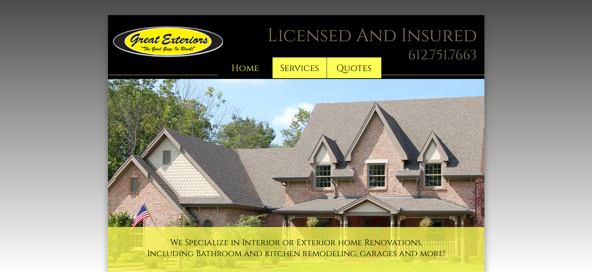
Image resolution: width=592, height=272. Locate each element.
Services (299, 68)
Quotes (354, 68)
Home (245, 68)
